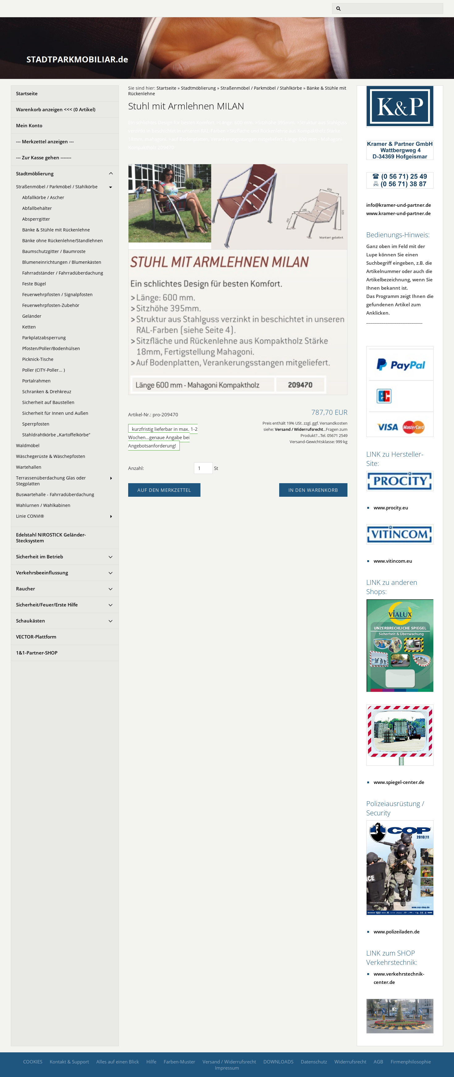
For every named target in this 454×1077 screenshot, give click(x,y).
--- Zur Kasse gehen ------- (43, 157)
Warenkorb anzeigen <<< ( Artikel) (55, 109)
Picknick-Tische (37, 359)
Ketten (29, 327)
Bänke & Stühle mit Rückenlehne (56, 230)
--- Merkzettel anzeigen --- (45, 141)
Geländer (31, 316)
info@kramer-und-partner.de (398, 205)
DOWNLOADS (278, 1062)
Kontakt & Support (69, 1062)
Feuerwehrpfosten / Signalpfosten (57, 294)
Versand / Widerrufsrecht (299, 429)
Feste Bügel (34, 284)
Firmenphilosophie (411, 1062)
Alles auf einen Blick (117, 1062)
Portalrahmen (36, 381)
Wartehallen (28, 467)
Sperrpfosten (35, 424)
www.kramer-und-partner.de (398, 213)
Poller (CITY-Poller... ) (43, 370)
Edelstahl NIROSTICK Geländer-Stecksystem (51, 538)
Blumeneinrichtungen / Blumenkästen (61, 262)
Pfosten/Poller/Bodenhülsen (51, 348)
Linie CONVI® (30, 516)
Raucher (25, 588)
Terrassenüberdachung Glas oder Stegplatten (51, 481)
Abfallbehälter (37, 208)
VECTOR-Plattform (36, 637)
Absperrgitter (36, 219)
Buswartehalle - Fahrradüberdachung (55, 494)
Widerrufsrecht (350, 1062)
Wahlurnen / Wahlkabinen (43, 505)
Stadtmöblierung (34, 173)
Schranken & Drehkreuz (46, 391)
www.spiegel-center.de (399, 782)
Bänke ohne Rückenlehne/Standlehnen (62, 240)
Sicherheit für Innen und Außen (55, 413)
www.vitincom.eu (393, 561)
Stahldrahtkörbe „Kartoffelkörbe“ (56, 435)
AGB (378, 1062)
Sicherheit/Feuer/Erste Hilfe (47, 605)
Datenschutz (314, 1062)
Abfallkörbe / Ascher (43, 197)
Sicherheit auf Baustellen (48, 402)
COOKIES (32, 1062)
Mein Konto (29, 125)
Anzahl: (136, 468)
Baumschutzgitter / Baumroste (54, 251)
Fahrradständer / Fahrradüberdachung (62, 273)
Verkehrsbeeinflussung (42, 572)
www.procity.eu (391, 507)
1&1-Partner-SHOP (36, 653)
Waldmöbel (28, 445)
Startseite (27, 93)
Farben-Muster (179, 1062)
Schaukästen (30, 621)
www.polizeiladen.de (397, 931)
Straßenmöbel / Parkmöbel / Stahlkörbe (57, 187)
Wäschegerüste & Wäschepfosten (50, 456)
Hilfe (151, 1062)
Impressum (227, 1068)
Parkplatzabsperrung (44, 338)
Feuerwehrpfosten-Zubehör (50, 305)
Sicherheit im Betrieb (39, 556)
